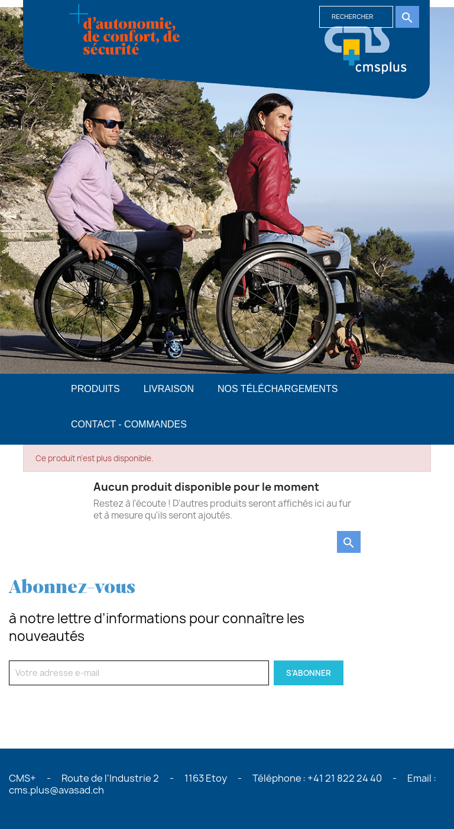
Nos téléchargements (278, 389)
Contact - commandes (129, 424)
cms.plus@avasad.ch (56, 789)
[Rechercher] (356, 17)
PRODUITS (95, 389)
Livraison (169, 389)
